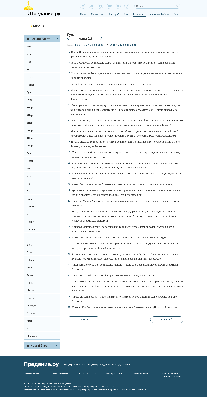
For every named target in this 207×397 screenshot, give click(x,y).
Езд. (29, 153)
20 (131, 45)
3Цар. (30, 122)
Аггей (30, 320)
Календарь (139, 14)
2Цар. (30, 115)
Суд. (29, 92)
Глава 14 (166, 319)
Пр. (28, 191)
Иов (29, 176)
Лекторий (113, 14)
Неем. (30, 160)
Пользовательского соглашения (132, 389)
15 (114, 45)
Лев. (29, 61)
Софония (32, 313)
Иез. (29, 237)
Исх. (29, 54)
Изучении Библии (159, 14)
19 (128, 45)
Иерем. (30, 221)
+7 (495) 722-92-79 (87, 373)
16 (117, 45)
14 (110, 45)
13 (106, 45)
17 (121, 45)
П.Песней (32, 206)
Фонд (83, 14)
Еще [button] (176, 14)
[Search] (157, 6)
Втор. (30, 77)
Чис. (29, 69)
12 (102, 45)
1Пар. (30, 138)
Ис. (28, 214)
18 (124, 45)
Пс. (28, 183)
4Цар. (30, 130)
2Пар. (30, 145)
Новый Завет (38, 345)
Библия (37, 26)
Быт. (29, 46)
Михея (30, 290)
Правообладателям (60, 373)
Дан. (29, 244)
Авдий (30, 275)
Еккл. (29, 199)
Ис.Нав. (31, 84)
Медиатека (97, 14)
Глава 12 (83, 319)
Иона (30, 282)
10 (95, 45)
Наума (30, 298)
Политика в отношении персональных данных (171, 375)
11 (99, 45)
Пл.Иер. (31, 229)
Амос (29, 267)
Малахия (32, 336)
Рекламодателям (141, 373)
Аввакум (31, 305)
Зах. (29, 328)
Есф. (29, 168)
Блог (126, 14)
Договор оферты (32, 373)
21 (135, 45)
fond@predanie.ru (114, 373)
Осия (29, 252)
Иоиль (30, 259)
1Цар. (30, 107)
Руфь (29, 99)
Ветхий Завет (38, 39)
